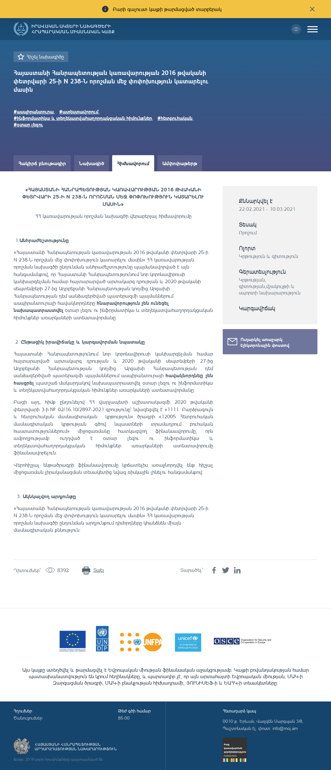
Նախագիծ (91, 163)
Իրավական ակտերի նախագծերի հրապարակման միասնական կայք (73, 29)
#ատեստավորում (78, 111)
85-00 (124, 718)
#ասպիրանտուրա (34, 111)
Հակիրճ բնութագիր (42, 163)
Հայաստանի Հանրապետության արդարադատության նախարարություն (76, 746)
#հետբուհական (174, 118)
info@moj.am (285, 728)
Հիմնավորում (133, 163)
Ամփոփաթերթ (179, 163)
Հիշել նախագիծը (45, 57)
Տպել (98, 570)
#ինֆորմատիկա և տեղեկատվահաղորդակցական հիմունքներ (83, 118)
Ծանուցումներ (28, 718)
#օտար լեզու (28, 124)
